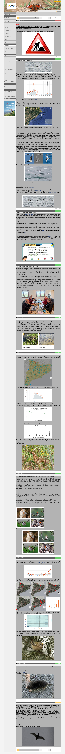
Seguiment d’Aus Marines (52, 192)
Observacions (6, 17)
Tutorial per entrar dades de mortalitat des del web (24, 240)
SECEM (24, 672)
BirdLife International (38, 190)
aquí (24, 232)
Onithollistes (36, 99)
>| (37, 17)
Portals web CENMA (57, 1)
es (57, 11)
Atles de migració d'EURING (41, 562)
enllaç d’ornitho (32, 187)
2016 (31, 666)
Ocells (5, 86)
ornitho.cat (49, 236)
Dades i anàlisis (6, 23)
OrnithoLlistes (33, 387)
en (58, 11)
